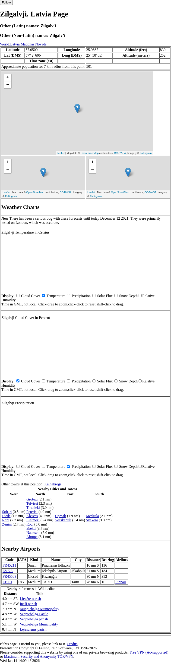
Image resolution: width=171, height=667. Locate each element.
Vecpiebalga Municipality (39, 624)
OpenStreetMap (90, 153)
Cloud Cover (30, 296)
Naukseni (33, 533)
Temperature (56, 296)
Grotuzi (32, 499)
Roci (29, 524)
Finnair (120, 582)
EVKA (8, 571)
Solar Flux (105, 296)
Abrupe (32, 537)
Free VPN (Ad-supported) (149, 652)
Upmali (60, 516)
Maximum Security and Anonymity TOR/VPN (38, 656)
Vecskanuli (63, 520)
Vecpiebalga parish (34, 619)
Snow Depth (128, 296)
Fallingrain (146, 153)
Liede (6, 516)
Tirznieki (33, 508)
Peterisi (32, 512)
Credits (72, 644)
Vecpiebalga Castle (34, 614)
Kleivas (32, 516)
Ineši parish (28, 604)
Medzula (92, 516)
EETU (7, 582)
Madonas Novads (34, 44)
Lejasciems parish (33, 629)
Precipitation (81, 296)
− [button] (7, 84)
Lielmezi (33, 520)
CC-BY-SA (120, 153)
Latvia (15, 44)
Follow (6, 2)
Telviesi (32, 503)
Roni (5, 520)
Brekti (31, 528)
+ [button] (7, 77)
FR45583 (9, 576)
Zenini (7, 524)
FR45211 (9, 565)
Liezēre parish (30, 599)
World (4, 44)
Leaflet (61, 153)
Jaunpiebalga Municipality (39, 609)
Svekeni (92, 520)
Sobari (7, 512)
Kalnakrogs (52, 484)
